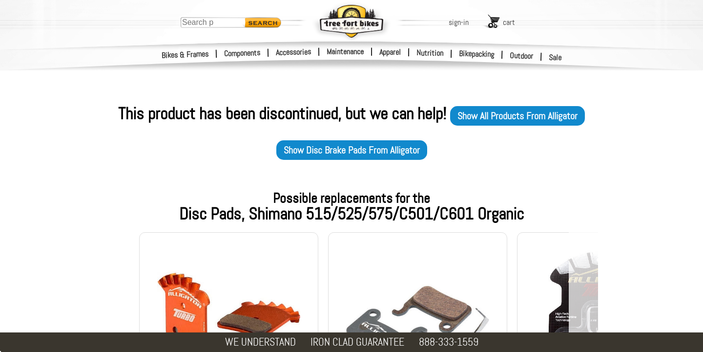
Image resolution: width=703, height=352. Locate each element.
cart (509, 22)
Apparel (390, 52)
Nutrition (429, 52)
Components (242, 53)
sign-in (459, 22)
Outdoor (522, 55)
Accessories (293, 52)
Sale (555, 57)
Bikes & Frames (185, 55)
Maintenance (345, 51)
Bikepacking (477, 54)
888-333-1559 (448, 342)
